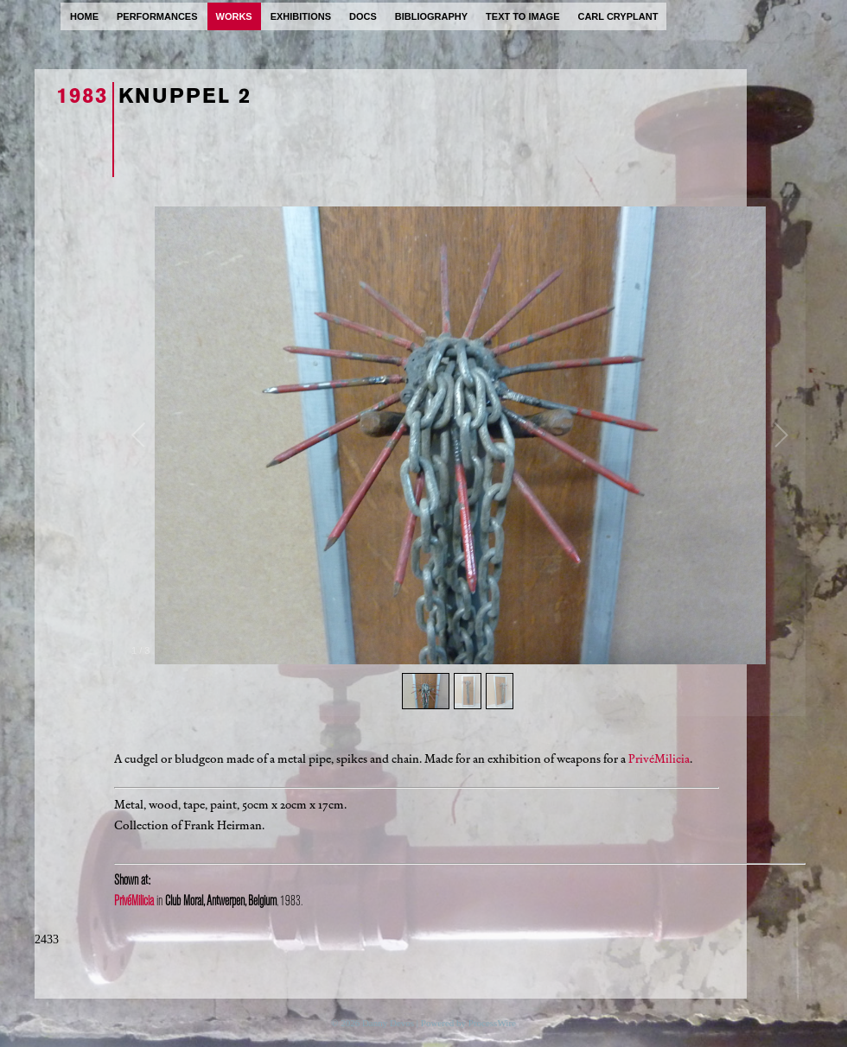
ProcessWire (492, 1023)
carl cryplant (617, 16)
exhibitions (301, 16)
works (234, 16)
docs (363, 16)
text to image (522, 16)
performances (157, 16)
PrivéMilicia (659, 759)
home (84, 16)
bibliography (431, 16)
